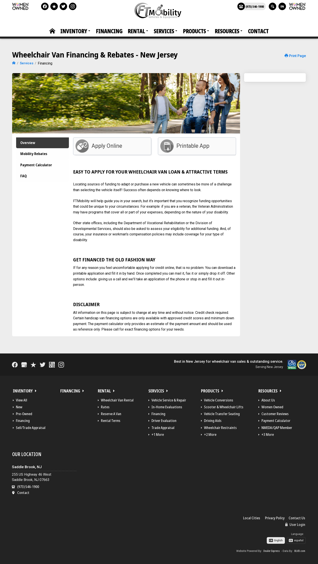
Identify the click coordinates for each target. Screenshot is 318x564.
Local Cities (251, 516)
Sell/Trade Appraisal (30, 426)
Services (164, 31)
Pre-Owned (24, 412)
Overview (27, 142)
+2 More (210, 433)
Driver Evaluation (163, 419)
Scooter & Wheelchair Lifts (223, 405)
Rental (136, 31)
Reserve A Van (111, 412)
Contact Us (297, 516)
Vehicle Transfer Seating (222, 412)
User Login (295, 523)
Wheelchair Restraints (220, 426)
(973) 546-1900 (250, 6)
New (19, 405)
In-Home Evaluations (166, 405)
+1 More (157, 433)
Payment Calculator (37, 171)
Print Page (295, 56)
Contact (258, 31)
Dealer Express (271, 549)
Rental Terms (110, 419)
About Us (268, 399)
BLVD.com (299, 549)
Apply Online (107, 144)
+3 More (267, 433)
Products (194, 31)
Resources (227, 31)
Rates (105, 405)
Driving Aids (212, 419)
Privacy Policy (275, 516)
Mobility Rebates (34, 156)
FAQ (22, 185)
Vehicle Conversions (218, 399)
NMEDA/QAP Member (276, 426)
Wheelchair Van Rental (117, 399)
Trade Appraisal (162, 426)
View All (21, 399)
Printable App (192, 144)
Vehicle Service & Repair (168, 399)
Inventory (73, 31)
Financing (109, 31)
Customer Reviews (275, 412)
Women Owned (272, 405)
